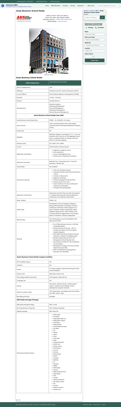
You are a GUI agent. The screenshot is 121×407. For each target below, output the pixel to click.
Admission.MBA (12, 5)
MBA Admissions (55, 5)
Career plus (36, 404)
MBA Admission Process (41, 1)
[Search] (102, 17)
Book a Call (91, 5)
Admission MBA (87, 404)
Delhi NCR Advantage (55, 1)
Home (47, 5)
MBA (19, 400)
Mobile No (88, 42)
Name (86, 31)
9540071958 (60, 19)
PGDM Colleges (51, 404)
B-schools (65, 5)
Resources (81, 5)
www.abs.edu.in (62, 21)
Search (86, 14)
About (103, 404)
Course (91, 10)
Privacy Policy (96, 404)
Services (72, 5)
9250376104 (68, 19)
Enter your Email (90, 37)
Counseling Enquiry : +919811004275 (25, 1)
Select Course (89, 54)
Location (87, 48)
